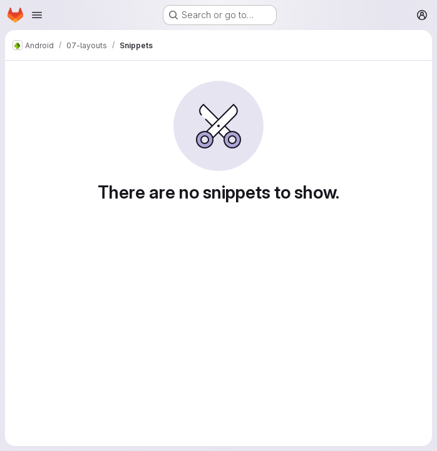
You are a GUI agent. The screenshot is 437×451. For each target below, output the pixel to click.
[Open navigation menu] (37, 15)
